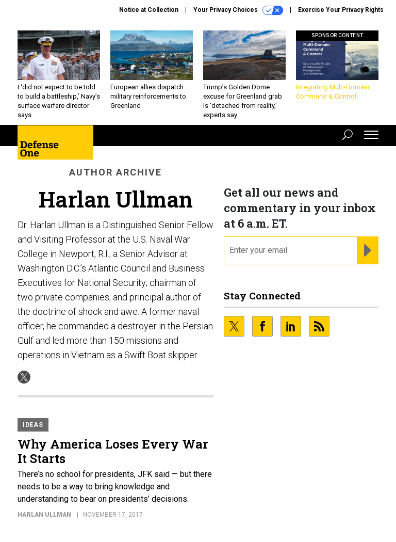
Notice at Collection (148, 9)
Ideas (33, 424)
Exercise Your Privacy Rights (341, 9)
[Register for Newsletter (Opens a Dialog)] (367, 250)
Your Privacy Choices (238, 10)
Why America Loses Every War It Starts (113, 451)
